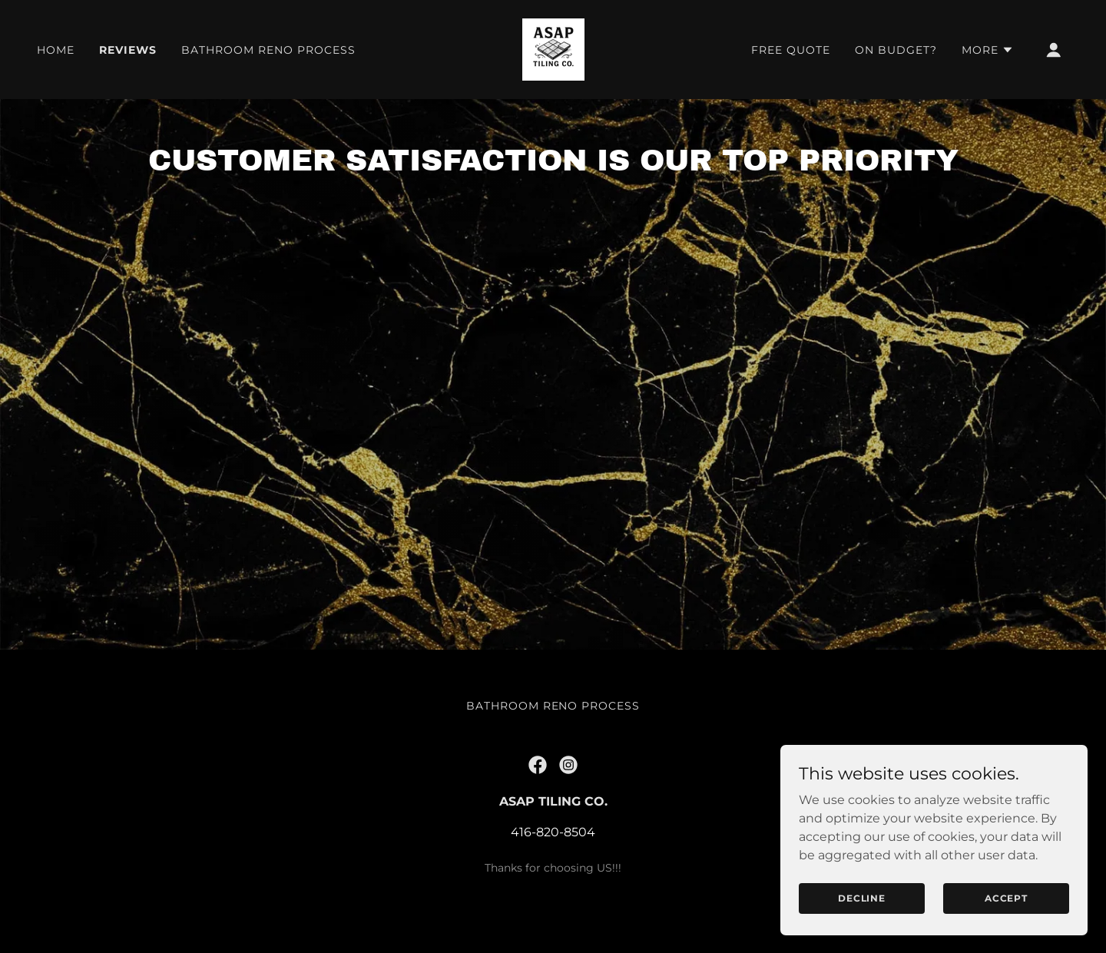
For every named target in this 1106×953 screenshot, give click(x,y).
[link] (553, 48)
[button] (988, 50)
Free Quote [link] (790, 50)
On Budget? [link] (896, 50)
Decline (862, 898)
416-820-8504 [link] (553, 866)
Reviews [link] (128, 50)
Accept (1006, 898)
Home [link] (56, 50)
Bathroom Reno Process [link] (268, 50)
